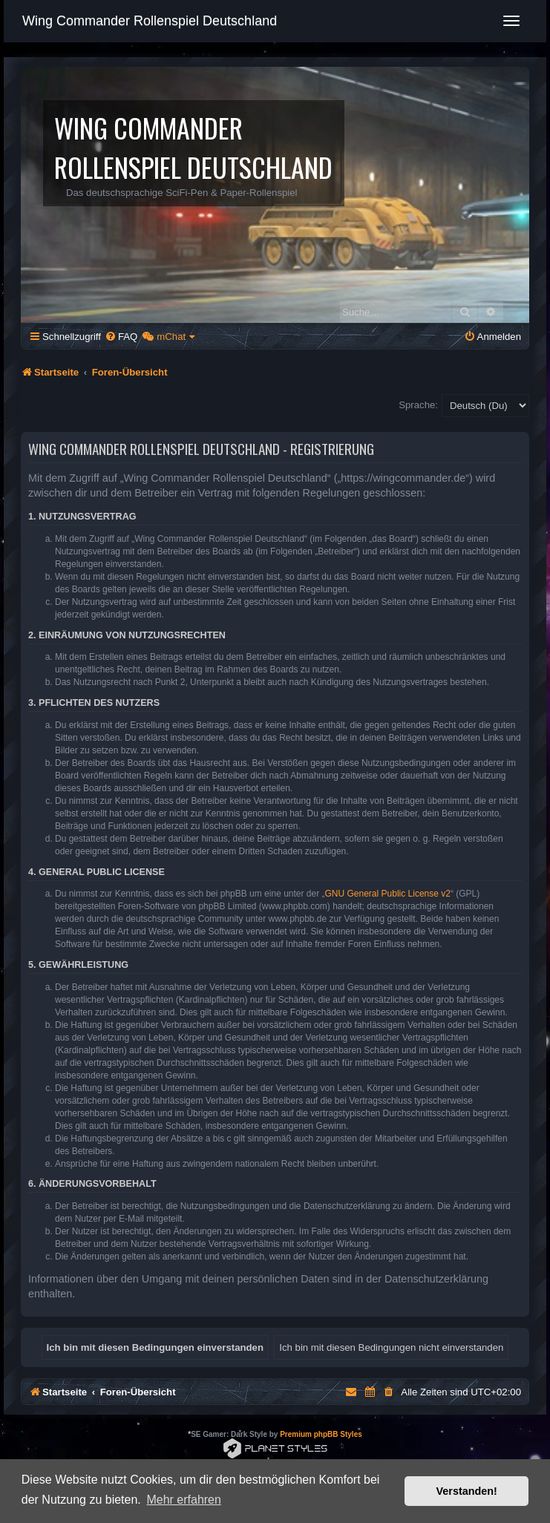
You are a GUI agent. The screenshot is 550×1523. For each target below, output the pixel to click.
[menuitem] (121, 336)
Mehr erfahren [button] (183, 1499)
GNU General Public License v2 (388, 893)
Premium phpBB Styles (321, 1434)
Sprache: (418, 404)
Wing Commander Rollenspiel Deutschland (149, 20)
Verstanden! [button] (466, 1491)
